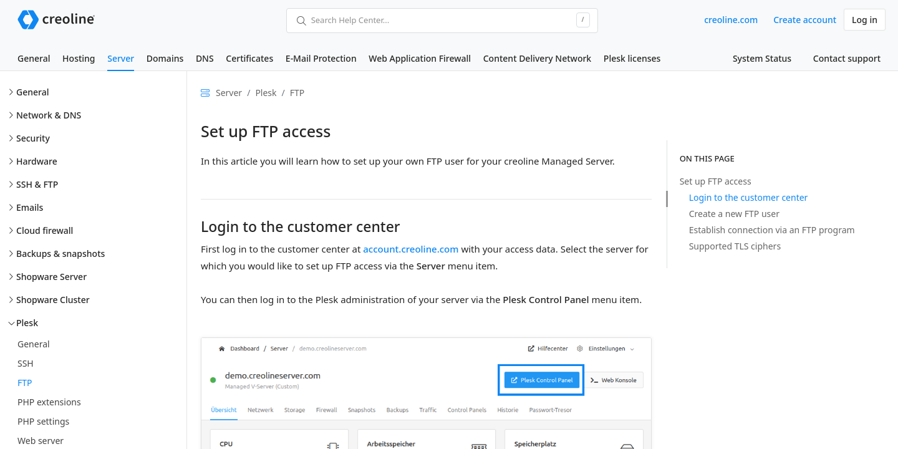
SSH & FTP (37, 184)
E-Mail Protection (321, 58)
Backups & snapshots (60, 253)
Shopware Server (51, 276)
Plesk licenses (632, 58)
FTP (24, 383)
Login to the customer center (748, 197)
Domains (165, 58)
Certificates (249, 58)
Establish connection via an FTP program (772, 230)
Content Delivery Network (537, 58)
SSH (25, 363)
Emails (29, 207)
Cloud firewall (44, 230)
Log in (864, 20)
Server (120, 58)
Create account (804, 20)
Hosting (78, 58)
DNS (205, 58)
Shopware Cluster (53, 300)
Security (33, 138)
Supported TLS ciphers (735, 246)
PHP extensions (49, 402)
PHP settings (43, 421)
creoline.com (731, 20)
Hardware (36, 161)
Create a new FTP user (734, 214)
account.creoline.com (410, 249)
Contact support (847, 58)
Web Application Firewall (420, 58)
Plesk (27, 323)
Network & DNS (48, 115)
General (33, 58)
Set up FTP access (715, 181)
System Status (762, 58)
